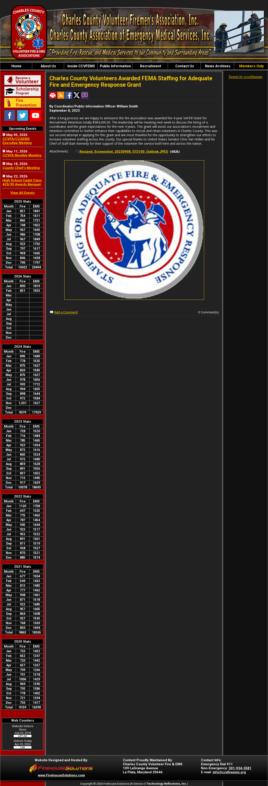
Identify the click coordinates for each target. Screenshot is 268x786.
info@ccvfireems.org (229, 772)
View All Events (22, 193)
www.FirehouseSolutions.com (61, 775)
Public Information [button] (115, 66)
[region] (134, 66)
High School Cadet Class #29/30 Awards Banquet (22, 182)
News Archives (217, 66)
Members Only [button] (251, 66)
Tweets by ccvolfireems (245, 77)
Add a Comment (66, 312)
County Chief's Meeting (21, 168)
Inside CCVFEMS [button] (81, 66)
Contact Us (184, 66)
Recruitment (150, 66)
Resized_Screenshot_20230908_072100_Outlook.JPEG (124, 152)
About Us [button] (48, 66)
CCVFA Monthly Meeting (21, 155)
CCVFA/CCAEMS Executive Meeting (17, 141)
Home (15, 66)
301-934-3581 (240, 768)
